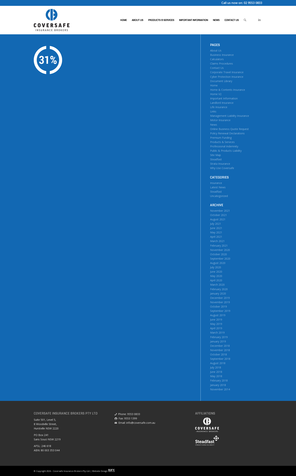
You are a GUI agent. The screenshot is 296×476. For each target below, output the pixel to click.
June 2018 (216, 372)
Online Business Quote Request (229, 129)
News (213, 124)
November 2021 (220, 210)
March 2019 (217, 332)
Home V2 (215, 94)
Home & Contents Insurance (227, 90)
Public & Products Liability (226, 150)
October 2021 (218, 215)
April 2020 (216, 280)
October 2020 (218, 254)
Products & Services (222, 142)
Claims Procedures (221, 63)
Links (213, 111)
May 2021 (216, 232)
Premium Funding (221, 137)
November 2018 (220, 350)
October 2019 (218, 306)
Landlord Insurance (222, 103)
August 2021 (217, 219)
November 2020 (220, 250)
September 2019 (220, 311)
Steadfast (216, 159)
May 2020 (216, 276)
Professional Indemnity (224, 146)
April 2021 (216, 236)
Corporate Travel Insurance (227, 72)
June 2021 (216, 228)
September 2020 (220, 258)
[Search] (245, 20)
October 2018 (218, 354)
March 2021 (217, 241)
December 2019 (220, 298)
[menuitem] (123, 20)
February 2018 (219, 380)
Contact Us (217, 68)
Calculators (217, 59)
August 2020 (217, 263)
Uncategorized (219, 196)
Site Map (215, 155)
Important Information (224, 98)
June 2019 (216, 319)
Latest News (218, 187)
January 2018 (218, 385)
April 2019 (216, 328)
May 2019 (216, 324)
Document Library (221, 81)
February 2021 (219, 245)
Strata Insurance (220, 163)
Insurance (216, 183)
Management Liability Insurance (229, 116)
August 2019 (217, 315)
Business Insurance (222, 55)
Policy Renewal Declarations (227, 133)
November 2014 (220, 389)
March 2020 (217, 284)
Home (214, 85)
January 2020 (218, 293)
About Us (215, 50)
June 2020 (216, 271)
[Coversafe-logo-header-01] (51, 20)
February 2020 (219, 289)
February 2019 (219, 337)
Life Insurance (218, 107)
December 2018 (220, 346)
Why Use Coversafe (222, 168)
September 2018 (220, 359)
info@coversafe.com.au (140, 422)
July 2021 (215, 223)
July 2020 (215, 267)
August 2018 (217, 363)
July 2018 (215, 367)
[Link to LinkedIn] (259, 20)
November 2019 (220, 302)
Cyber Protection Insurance (226, 76)
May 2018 (216, 376)
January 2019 (218, 341)
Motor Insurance (220, 120)
